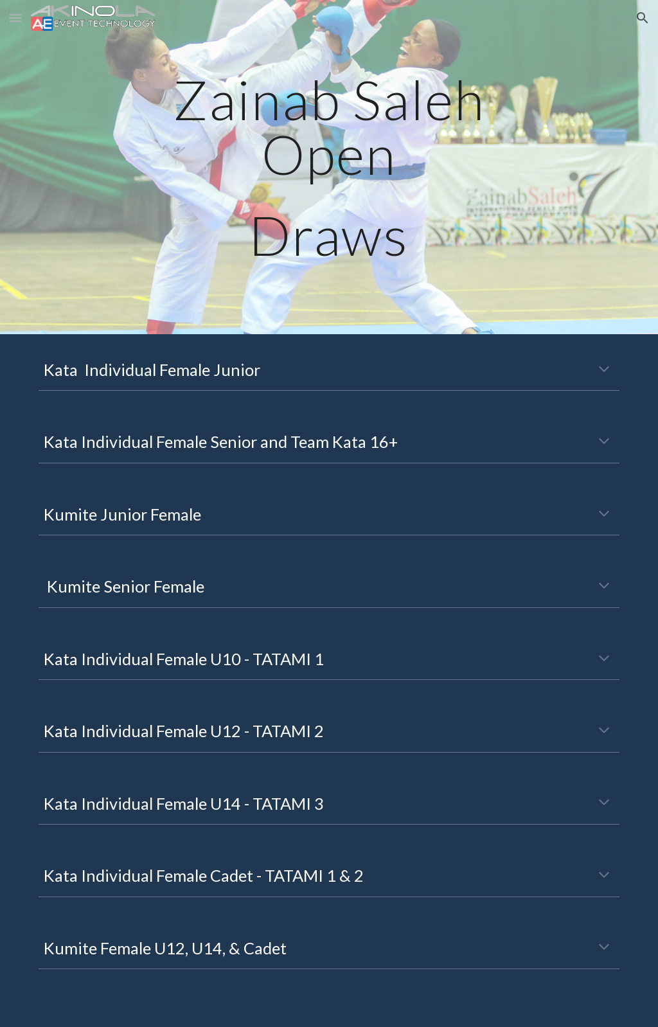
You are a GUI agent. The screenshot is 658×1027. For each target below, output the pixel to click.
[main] (329, 167)
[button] (15, 17)
